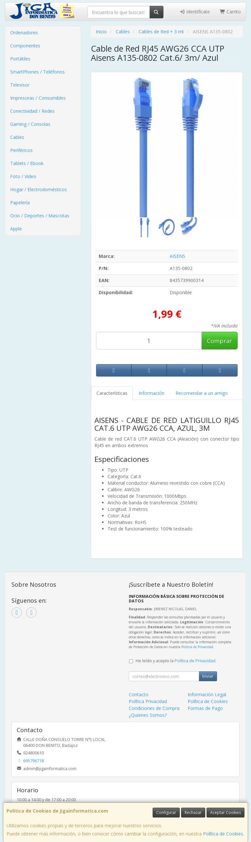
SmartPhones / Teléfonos (37, 72)
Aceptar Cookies (225, 812)
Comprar (219, 341)
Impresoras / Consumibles (38, 98)
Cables (17, 137)
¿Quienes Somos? (148, 715)
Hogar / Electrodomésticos (38, 189)
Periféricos (21, 150)
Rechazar (193, 812)
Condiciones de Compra (154, 708)
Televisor (19, 85)
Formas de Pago (205, 708)
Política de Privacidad (197, 647)
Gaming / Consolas (30, 124)
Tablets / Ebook (26, 163)
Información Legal (207, 694)
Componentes (25, 45)
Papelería (20, 202)
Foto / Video (23, 176)
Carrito (230, 11)
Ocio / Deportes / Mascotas (39, 215)
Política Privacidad (148, 701)
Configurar (166, 812)
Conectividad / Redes (32, 111)
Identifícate (194, 11)
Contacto (138, 694)
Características (111, 393)
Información (151, 393)
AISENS (177, 256)
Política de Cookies (223, 834)
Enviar (207, 676)
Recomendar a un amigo (202, 393)
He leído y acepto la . (176, 661)
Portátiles (20, 59)
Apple (16, 229)
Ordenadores (24, 32)
